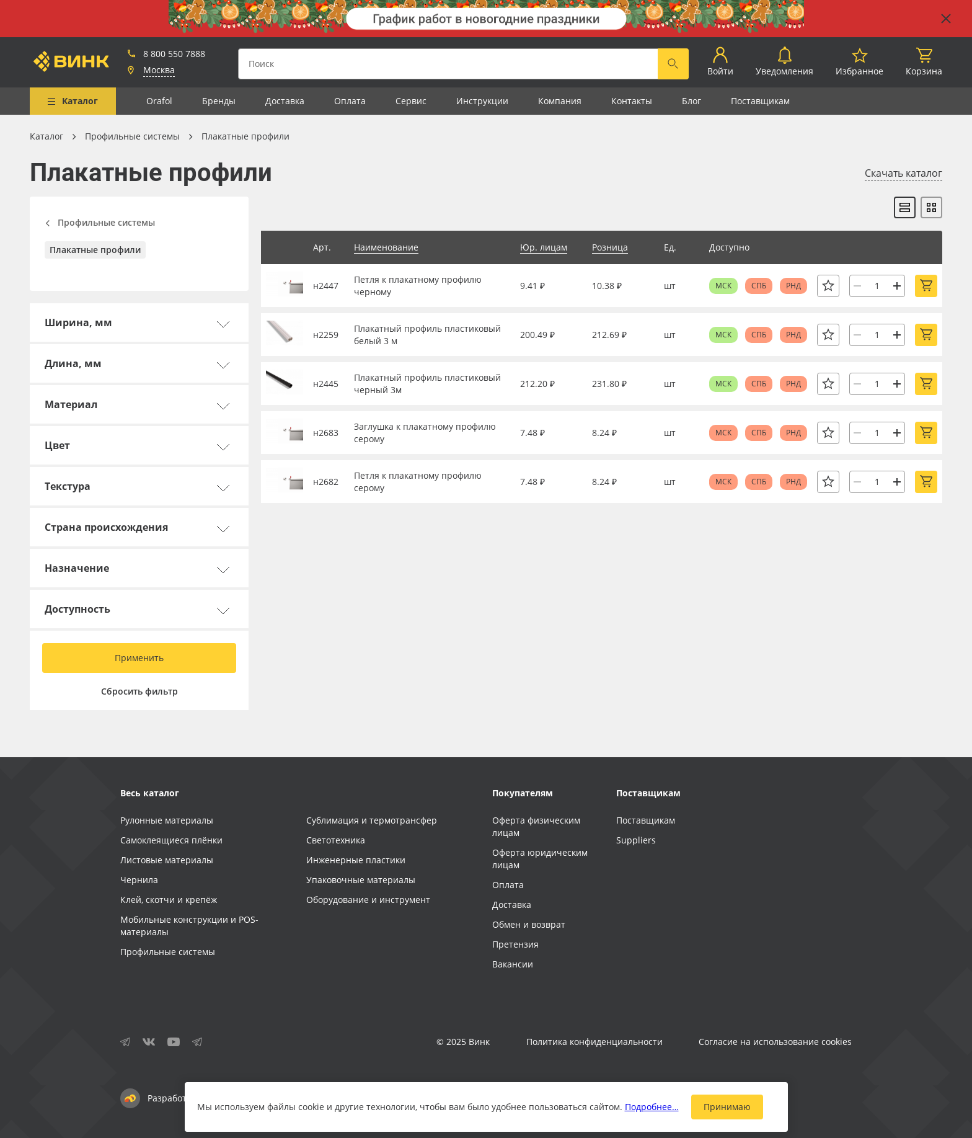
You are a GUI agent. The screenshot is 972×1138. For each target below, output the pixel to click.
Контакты (631, 101)
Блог (691, 101)
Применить (139, 658)
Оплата (350, 101)
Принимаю (727, 1107)
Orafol (159, 101)
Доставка (284, 101)
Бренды (219, 101)
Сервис (410, 101)
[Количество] (877, 286)
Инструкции (482, 101)
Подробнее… (652, 1107)
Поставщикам (760, 101)
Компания (559, 101)
